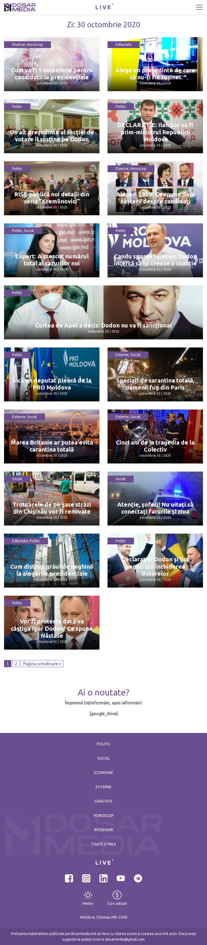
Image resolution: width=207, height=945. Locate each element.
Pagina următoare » (42, 663)
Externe (122, 355)
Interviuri (103, 830)
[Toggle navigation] (199, 7)
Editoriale (124, 44)
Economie (103, 772)
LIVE (103, 7)
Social (29, 230)
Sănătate (103, 801)
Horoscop (35, 44)
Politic (17, 106)
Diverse (18, 44)
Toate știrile (103, 844)
